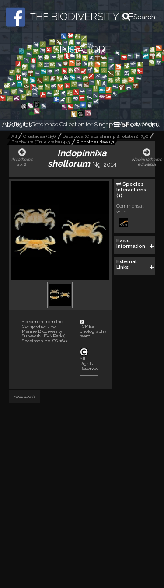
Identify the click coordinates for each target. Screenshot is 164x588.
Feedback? (24, 396)
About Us (17, 124)
